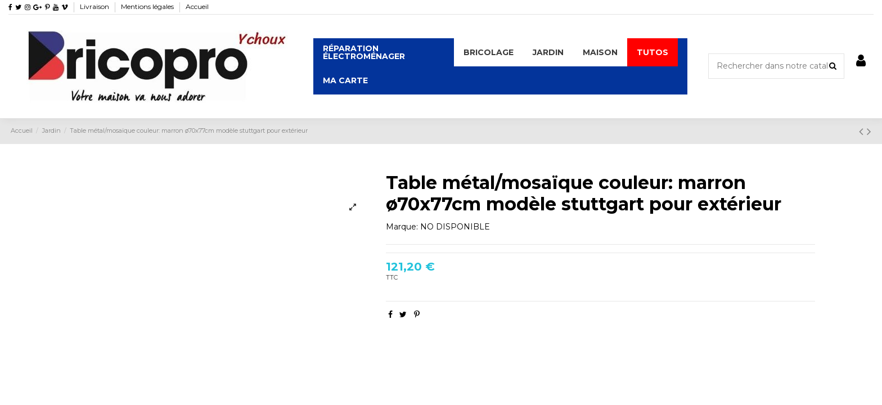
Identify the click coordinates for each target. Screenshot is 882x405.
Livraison (95, 6)
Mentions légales (148, 6)
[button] (488, 52)
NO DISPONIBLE (455, 227)
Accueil (197, 6)
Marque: (402, 227)
